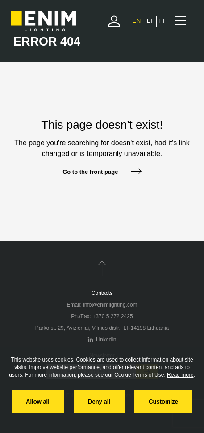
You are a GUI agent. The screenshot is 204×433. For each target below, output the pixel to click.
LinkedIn (102, 339)
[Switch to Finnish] (162, 21)
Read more (180, 375)
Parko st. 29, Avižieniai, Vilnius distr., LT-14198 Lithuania (102, 328)
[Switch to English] (137, 21)
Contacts (102, 293)
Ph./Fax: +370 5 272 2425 (102, 316)
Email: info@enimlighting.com (102, 305)
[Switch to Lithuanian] (150, 21)
